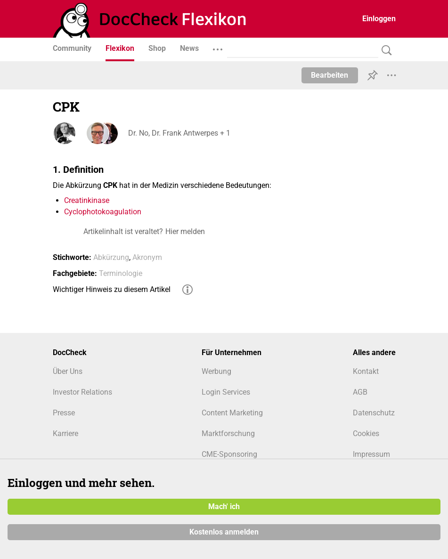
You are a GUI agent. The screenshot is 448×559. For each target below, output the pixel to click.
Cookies (366, 433)
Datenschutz (374, 412)
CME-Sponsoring (229, 454)
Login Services (226, 392)
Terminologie (120, 273)
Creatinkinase (86, 200)
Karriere (65, 433)
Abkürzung (111, 257)
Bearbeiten (329, 75)
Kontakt (366, 371)
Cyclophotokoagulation (102, 211)
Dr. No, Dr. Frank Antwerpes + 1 (179, 133)
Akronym (147, 257)
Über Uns (67, 371)
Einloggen (379, 18)
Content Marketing (232, 412)
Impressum (371, 454)
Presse (64, 412)
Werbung (216, 371)
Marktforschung (228, 433)
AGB (360, 392)
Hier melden (185, 231)
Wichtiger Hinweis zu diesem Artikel (112, 289)
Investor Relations (82, 392)
